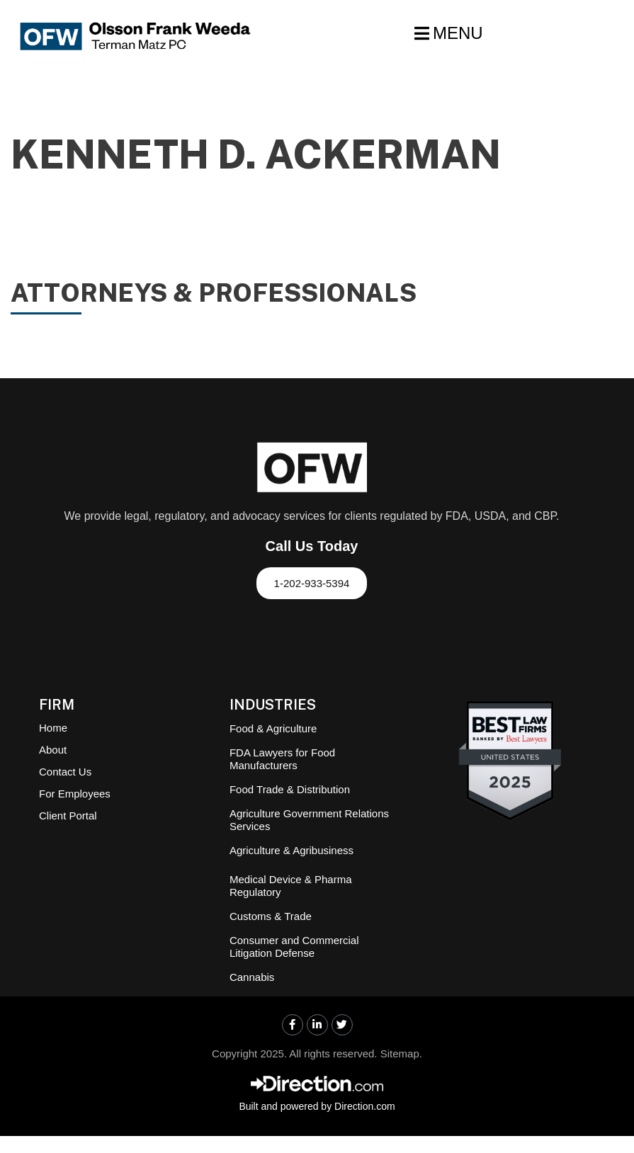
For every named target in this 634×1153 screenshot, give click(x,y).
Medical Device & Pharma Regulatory (291, 885)
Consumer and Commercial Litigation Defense (294, 946)
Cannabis (252, 977)
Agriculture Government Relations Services (309, 819)
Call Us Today (312, 546)
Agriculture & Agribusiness (291, 850)
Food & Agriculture (273, 728)
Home (53, 728)
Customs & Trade (271, 916)
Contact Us (65, 772)
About (53, 750)
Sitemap (399, 1053)
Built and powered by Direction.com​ (317, 1106)
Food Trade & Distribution (290, 789)
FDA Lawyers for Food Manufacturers (282, 758)
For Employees (75, 794)
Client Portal (68, 816)
